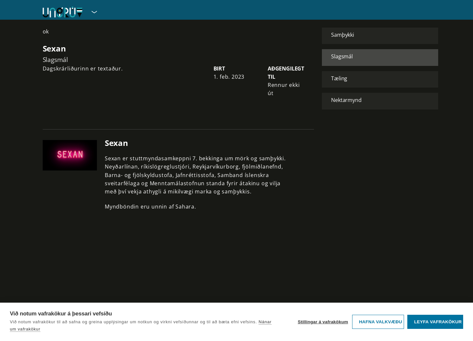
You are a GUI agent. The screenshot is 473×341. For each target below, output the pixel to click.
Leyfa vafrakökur (438, 321)
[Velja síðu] (93, 12)
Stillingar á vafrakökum (323, 321)
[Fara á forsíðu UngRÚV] (62, 12)
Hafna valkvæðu (380, 321)
